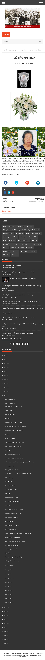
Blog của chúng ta (9, 226)
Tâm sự (15, 244)
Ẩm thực (15, 255)
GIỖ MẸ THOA (8, 201)
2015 (5, 607)
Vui (40, 244)
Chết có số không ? (10, 438)
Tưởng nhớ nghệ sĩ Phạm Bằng (13, 557)
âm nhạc (24, 251)
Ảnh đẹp (7, 434)
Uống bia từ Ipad (9, 478)
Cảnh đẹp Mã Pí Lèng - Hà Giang (12, 265)
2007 (5, 639)
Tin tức (35, 240)
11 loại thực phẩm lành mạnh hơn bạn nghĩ (23, 278)
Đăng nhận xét (7, 211)
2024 (5, 363)
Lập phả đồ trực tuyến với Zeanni (14, 509)
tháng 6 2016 (8, 582)
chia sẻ (6, 247)
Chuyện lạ (7, 230)
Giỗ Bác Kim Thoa (10, 486)
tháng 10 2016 (9, 566)
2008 (5, 635)
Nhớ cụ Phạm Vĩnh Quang (34, 233)
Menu (6, 34)
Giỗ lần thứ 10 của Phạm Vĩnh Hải (14, 458)
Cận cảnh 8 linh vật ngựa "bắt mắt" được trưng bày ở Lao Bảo (21, 301)
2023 (5, 367)
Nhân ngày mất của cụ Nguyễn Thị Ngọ (15, 426)
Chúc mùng (17, 230)
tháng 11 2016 (9, 403)
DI (4, 189)
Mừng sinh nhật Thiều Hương (13, 446)
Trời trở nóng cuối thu (36, 202)
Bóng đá (7, 418)
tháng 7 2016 (8, 578)
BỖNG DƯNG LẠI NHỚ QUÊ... (13, 501)
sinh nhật (30, 247)
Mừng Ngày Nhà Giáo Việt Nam (13, 470)
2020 (5, 379)
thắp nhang (7, 251)
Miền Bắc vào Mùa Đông (11, 525)
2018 (5, 387)
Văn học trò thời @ (10, 414)
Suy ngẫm (23, 237)
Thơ (5, 240)
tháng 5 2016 (8, 586)
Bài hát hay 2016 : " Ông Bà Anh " (14, 430)
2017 (5, 391)
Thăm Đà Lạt (8, 410)
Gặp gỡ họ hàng (8, 233)
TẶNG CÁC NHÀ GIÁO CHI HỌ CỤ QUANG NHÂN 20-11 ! (19, 462)
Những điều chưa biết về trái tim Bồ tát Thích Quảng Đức (19, 333)
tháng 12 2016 (9, 399)
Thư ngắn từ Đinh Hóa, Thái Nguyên (15, 442)
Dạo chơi (7, 553)
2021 (5, 375)
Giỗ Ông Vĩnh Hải (10, 466)
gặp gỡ (14, 247)
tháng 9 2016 (8, 570)
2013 (5, 615)
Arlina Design (17, 655)
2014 (5, 611)
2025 (5, 359)
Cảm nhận (36, 230)
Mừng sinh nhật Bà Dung (12, 561)
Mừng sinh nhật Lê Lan (11, 497)
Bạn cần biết (21, 226)
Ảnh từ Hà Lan (9, 521)
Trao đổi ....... (8, 505)
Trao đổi (6, 244)
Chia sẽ (30, 226)
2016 (5, 396)
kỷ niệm (22, 247)
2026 (5, 355)
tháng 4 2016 (8, 590)
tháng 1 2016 (8, 602)
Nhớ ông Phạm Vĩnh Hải (10, 237)
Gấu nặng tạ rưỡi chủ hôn (12, 549)
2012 (5, 619)
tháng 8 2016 (8, 574)
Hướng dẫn (20, 233)
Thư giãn (12, 240)
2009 (5, 631)
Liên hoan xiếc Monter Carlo (13, 513)
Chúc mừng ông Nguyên (11, 545)
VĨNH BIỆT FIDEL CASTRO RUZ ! (13, 406)
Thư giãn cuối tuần (24, 240)
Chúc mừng (27, 230)
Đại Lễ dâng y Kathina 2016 (12, 537)
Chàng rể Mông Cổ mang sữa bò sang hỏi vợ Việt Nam (18, 317)
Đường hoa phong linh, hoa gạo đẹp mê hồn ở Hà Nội (18, 272)
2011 (5, 623)
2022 (5, 371)
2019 (5, 383)
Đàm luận (33, 251)
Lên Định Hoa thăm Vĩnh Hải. (13, 454)
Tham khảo (33, 237)
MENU (41, 2)
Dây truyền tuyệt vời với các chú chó (15, 541)
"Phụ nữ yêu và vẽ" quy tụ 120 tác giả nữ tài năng (17, 295)
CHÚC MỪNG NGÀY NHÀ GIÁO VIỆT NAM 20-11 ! (18, 474)
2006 (5, 643)
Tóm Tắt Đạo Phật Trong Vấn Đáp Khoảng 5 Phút (18, 533)
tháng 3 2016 (8, 594)
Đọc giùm (6, 255)
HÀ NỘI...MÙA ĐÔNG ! (11, 529)
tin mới (16, 251)
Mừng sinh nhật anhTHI (11, 517)
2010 (5, 627)
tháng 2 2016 (8, 598)
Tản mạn (33, 244)
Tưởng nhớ (29, 63)
